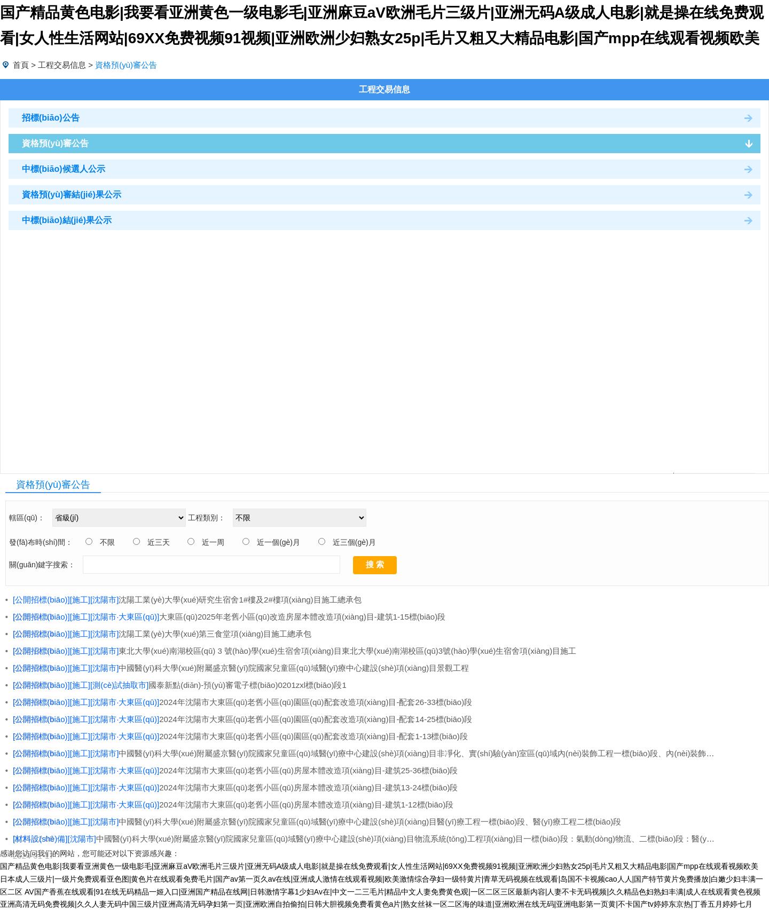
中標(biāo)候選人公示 (63, 168)
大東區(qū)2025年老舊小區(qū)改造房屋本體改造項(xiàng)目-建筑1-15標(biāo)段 (229, 616)
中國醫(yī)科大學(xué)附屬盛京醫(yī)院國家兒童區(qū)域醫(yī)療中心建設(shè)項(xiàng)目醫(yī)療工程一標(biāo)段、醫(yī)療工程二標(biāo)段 (317, 821)
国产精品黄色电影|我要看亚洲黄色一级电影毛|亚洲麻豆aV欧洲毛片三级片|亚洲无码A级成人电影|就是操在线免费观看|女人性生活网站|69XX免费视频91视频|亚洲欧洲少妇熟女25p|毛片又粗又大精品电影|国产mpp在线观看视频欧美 (379, 866)
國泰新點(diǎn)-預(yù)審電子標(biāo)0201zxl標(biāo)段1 (180, 685)
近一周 (213, 542)
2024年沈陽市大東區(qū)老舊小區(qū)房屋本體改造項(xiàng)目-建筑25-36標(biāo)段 (235, 770)
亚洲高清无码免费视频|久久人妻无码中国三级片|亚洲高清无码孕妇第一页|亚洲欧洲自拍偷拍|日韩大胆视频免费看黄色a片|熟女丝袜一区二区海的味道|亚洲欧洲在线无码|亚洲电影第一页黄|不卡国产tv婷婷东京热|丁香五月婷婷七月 (376, 904)
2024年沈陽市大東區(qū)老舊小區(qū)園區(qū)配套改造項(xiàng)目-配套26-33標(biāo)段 (242, 702)
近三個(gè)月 (354, 542)
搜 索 (375, 564)
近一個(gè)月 (278, 542)
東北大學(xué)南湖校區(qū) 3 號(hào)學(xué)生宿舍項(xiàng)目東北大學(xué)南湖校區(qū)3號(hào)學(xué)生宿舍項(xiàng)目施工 (294, 650)
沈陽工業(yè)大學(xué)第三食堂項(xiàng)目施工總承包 (162, 633)
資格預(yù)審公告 (55, 143)
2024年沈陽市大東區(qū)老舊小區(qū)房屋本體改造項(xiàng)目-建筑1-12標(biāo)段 (233, 804)
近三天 (158, 542)
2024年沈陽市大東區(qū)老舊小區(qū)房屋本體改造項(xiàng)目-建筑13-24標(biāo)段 (235, 787)
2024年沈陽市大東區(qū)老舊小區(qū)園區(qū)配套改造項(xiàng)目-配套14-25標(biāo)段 (242, 719)
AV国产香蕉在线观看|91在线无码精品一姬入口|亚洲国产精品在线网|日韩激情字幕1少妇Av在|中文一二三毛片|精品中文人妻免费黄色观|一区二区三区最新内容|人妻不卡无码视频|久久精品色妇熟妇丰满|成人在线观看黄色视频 (392, 892)
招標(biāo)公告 (51, 117)
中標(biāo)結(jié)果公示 (67, 220)
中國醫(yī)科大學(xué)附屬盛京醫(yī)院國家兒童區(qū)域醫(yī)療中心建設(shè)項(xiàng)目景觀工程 (241, 667)
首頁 (21, 64)
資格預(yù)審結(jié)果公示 (71, 194)
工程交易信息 (62, 64)
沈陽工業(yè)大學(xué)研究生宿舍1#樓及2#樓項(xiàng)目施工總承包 (187, 599)
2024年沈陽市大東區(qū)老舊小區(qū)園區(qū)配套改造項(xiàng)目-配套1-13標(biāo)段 (240, 736)
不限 (107, 542)
